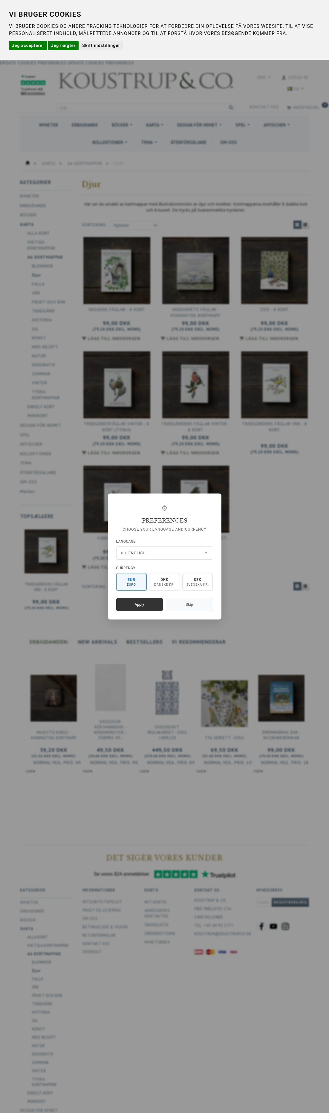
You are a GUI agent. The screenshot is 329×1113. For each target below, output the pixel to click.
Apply (139, 604)
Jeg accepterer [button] (28, 45)
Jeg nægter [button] (63, 45)
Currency (126, 568)
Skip (189, 604)
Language (126, 541)
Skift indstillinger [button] (101, 45)
